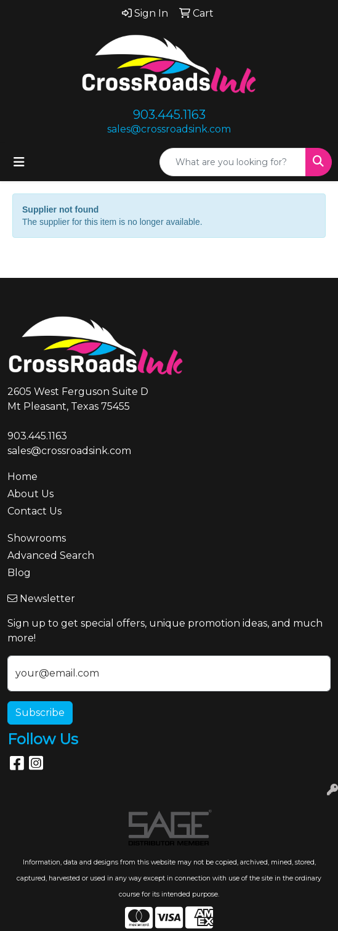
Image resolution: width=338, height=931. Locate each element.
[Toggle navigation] (19, 162)
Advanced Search (50, 555)
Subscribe (40, 712)
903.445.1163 (169, 114)
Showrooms (36, 538)
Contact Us (34, 511)
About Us (30, 494)
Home (22, 476)
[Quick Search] (232, 162)
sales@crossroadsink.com (169, 129)
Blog (19, 573)
